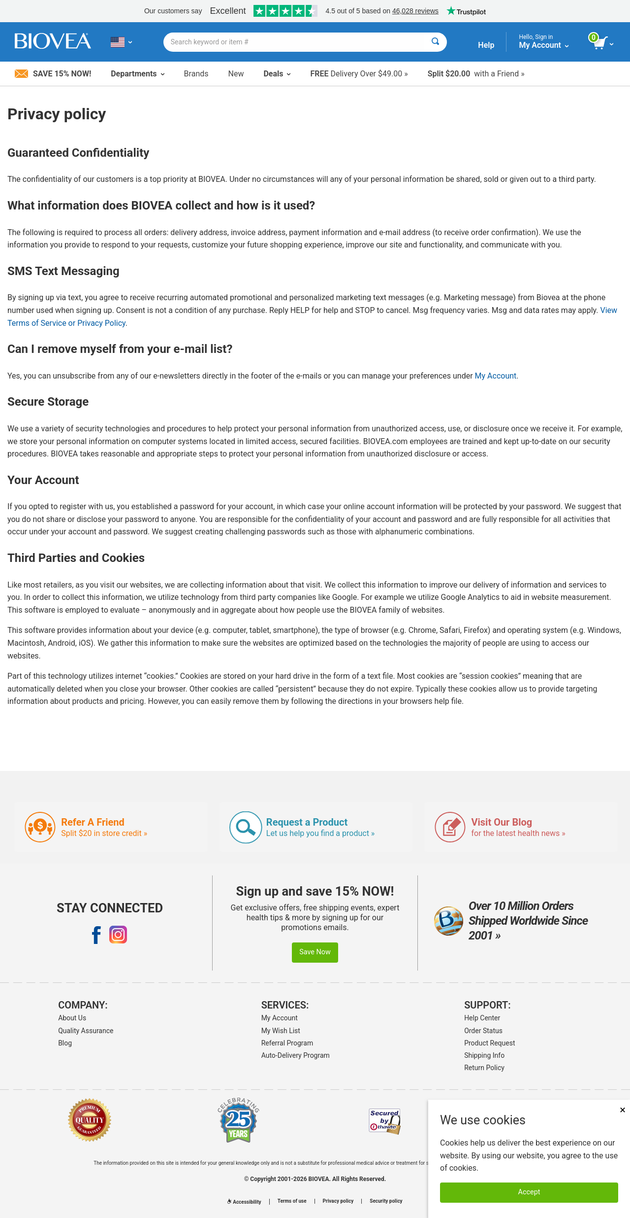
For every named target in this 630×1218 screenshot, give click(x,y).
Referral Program (287, 1043)
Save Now (315, 952)
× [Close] (623, 1110)
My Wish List (280, 1031)
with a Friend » (476, 73)
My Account (496, 376)
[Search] (435, 42)
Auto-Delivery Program (295, 1055)
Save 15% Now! (53, 73)
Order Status (483, 1031)
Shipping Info (484, 1055)
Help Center (482, 1018)
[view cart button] (604, 43)
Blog (65, 1043)
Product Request (489, 1043)
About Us (72, 1018)
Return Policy (484, 1068)
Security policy (386, 1201)
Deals (276, 73)
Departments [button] (137, 73)
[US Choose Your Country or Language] (121, 42)
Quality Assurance (85, 1031)
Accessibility (244, 1202)
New (236, 73)
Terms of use (292, 1201)
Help (486, 45)
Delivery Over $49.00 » (359, 73)
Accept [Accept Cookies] (529, 1192)
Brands (196, 73)
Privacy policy (338, 1201)
